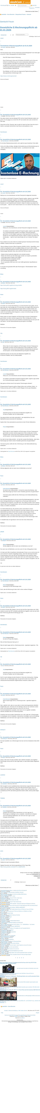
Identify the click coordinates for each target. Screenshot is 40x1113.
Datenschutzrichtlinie (31, 1015)
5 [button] (23, 957)
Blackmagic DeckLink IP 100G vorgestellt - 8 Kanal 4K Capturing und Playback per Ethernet (18, 903)
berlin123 (3, 919)
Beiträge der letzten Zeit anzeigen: (30, 872)
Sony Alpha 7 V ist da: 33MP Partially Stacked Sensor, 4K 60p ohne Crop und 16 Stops (17, 909)
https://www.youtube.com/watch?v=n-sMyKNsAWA (12, 866)
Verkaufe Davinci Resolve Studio (7, 913)
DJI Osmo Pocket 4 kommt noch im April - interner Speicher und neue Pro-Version (16, 945)
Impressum (7, 1015)
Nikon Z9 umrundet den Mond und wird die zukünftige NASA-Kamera (13, 894)
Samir (3, 947)
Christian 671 (4, 932)
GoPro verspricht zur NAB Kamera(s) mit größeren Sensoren (12, 892)
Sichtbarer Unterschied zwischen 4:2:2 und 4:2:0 (10, 948)
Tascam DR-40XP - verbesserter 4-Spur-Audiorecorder (11, 901)
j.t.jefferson (4, 915)
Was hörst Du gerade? (5, 933)
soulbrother (2, 774)
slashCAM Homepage (14, 1015)
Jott (2, 893)
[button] (24, 958)
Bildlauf (3, 906)
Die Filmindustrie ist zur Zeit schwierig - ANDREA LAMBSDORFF (13, 907)
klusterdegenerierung (6, 936)
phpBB (15, 1016)
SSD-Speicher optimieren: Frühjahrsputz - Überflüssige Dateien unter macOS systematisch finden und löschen (19, 977)
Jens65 (3, 951)
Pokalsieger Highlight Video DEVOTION (8, 931)
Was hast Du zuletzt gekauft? (6, 916)
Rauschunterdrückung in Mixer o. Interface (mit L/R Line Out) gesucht (14, 890)
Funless (3, 917)
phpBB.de (23, 1017)
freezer (3, 900)
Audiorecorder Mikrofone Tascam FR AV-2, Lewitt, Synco (11, 897)
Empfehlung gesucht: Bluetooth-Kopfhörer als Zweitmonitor (12, 922)
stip (1, 656)
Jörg (1, 333)
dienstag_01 (2, 729)
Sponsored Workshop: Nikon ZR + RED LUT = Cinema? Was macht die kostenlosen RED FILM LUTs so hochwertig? (20, 990)
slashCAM (33, 5)
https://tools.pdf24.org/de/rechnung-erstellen (11, 285)
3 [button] (19, 957)
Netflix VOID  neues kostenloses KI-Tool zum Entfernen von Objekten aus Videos (16, 911)
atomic (1, 851)
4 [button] (21, 957)
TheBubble (2, 798)
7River (3, 934)
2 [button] (17, 957)
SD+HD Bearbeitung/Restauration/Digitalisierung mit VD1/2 (12, 950)
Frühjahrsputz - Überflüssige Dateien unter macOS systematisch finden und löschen (16, 952)
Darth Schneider (5, 895)
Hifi (2, 923)
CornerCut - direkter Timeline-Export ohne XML (9, 899)
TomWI (3, 953)
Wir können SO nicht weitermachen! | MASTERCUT (10, 926)
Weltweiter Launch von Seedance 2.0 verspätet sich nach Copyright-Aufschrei (15, 928)
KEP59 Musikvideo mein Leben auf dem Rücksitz (10, 943)
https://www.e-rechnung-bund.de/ (8, 76)
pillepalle (2, 531)
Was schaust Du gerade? (5, 918)
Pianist (1, 294)
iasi (2, 912)
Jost (2, 914)
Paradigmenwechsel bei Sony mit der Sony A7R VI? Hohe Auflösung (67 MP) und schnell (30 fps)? (19, 905)
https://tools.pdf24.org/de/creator (8, 288)
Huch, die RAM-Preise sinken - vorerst (8, 896)
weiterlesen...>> (3, 975)
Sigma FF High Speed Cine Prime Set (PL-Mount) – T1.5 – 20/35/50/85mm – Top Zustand (17, 924)
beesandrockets (5, 925)
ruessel (1, 38)
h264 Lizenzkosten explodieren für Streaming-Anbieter (11, 941)
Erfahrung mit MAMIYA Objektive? (7, 930)
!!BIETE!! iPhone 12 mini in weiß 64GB (8, 935)
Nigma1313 (4, 908)
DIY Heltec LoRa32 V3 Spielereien (7, 939)
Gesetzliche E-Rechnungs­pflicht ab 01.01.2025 (16, 45)
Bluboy (1, 274)
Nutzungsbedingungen (22, 1015)
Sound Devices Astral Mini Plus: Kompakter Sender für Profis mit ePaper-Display (16, 954)
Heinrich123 (4, 944)
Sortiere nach (33, 874)
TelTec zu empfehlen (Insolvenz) (7, 937)
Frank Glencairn (5, 140)
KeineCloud (4, 898)
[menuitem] (8, 5)
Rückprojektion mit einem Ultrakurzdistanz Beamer (10, 920)
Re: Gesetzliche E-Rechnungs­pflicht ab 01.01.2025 (15, 114)
